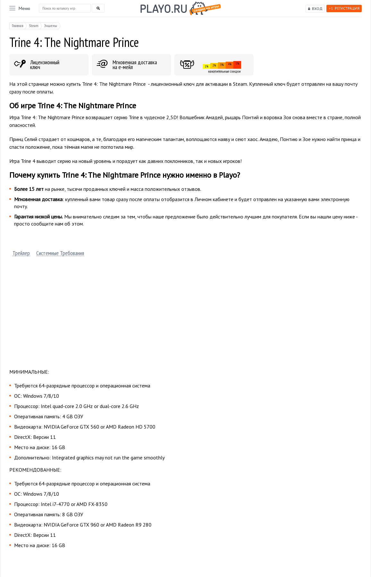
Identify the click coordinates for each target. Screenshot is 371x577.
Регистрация (344, 8)
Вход (317, 8)
